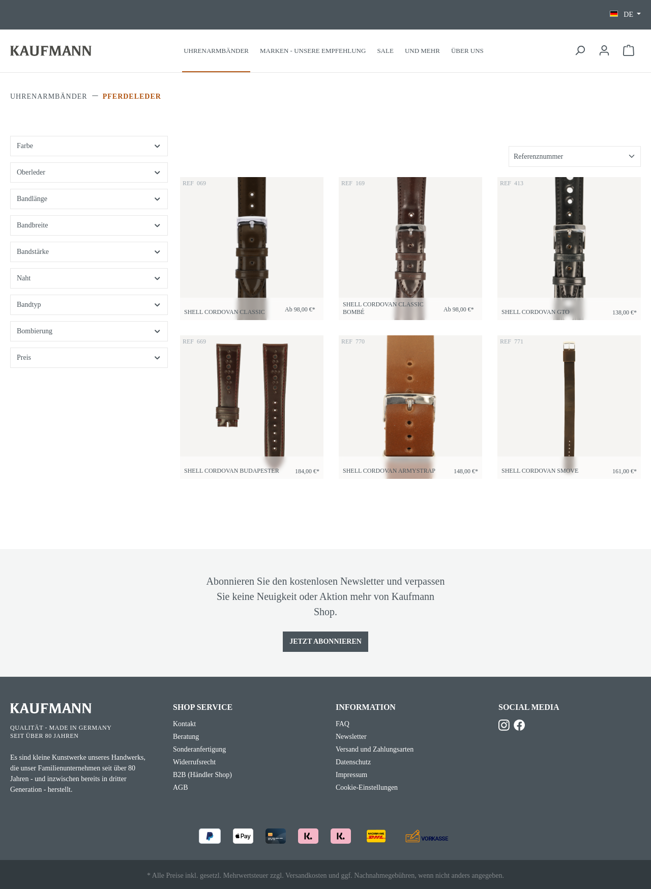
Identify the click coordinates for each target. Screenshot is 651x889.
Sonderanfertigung (199, 749)
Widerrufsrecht (194, 762)
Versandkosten (306, 875)
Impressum (351, 775)
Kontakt (184, 724)
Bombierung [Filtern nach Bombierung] (89, 331)
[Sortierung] (575, 156)
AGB (180, 787)
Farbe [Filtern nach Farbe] (89, 145)
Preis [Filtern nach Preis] (89, 357)
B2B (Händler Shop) (202, 775)
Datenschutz (353, 762)
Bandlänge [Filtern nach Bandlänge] (89, 198)
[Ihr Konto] (604, 50)
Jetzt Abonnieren (325, 641)
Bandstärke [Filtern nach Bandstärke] (89, 251)
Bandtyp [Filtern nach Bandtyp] (89, 304)
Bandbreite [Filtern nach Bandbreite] (89, 225)
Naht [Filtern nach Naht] (89, 278)
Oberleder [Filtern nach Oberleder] (89, 172)
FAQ (342, 724)
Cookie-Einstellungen (367, 787)
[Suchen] (580, 50)
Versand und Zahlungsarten (374, 749)
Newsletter (351, 736)
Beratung (186, 736)
